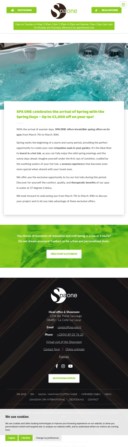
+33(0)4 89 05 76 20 (70, 334)
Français (64, 356)
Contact (93, 400)
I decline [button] (25, 438)
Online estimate (75, 349)
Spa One (21, 394)
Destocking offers (64, 378)
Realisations (106, 10)
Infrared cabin (90, 394)
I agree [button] (11, 438)
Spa (32, 394)
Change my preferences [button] (47, 438)
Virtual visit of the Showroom (64, 342)
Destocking (21, 10)
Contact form (52, 349)
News (108, 394)
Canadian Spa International (47, 400)
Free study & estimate (64, 254)
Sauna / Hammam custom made (57, 394)
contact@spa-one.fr (69, 327)
